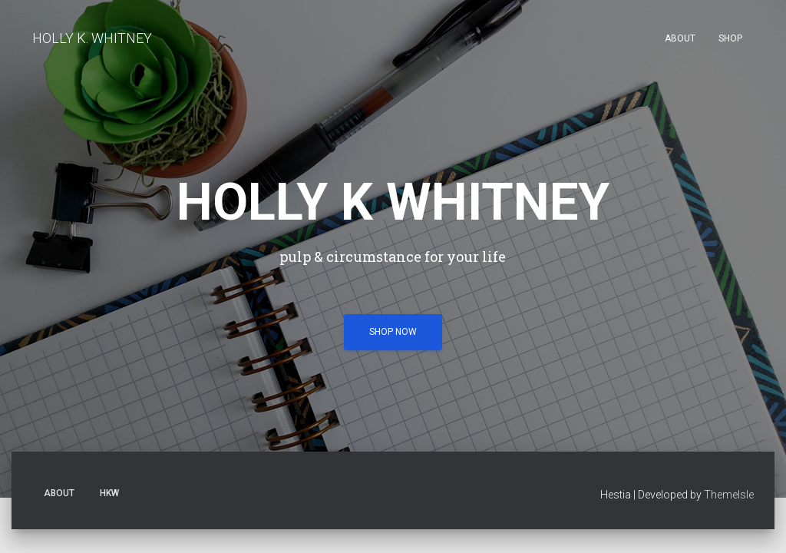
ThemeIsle (729, 327)
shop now (393, 235)
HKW (109, 325)
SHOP (730, 38)
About (680, 38)
